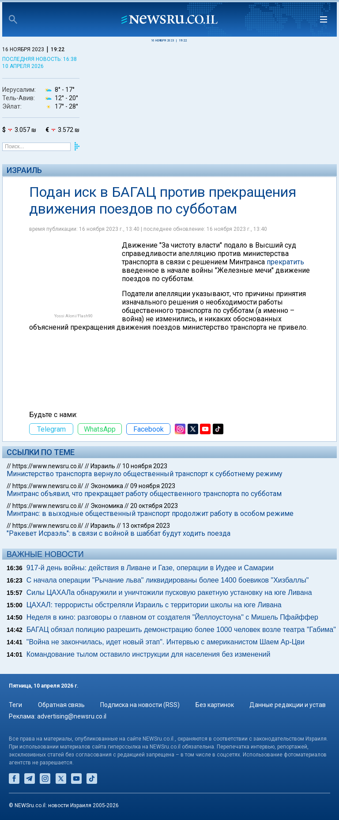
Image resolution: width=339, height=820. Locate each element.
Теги (15, 704)
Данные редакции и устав (287, 704)
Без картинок (215, 704)
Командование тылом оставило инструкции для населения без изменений (148, 654)
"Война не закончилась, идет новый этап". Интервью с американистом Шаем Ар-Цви (165, 642)
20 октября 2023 (154, 505)
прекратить (285, 262)
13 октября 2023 (146, 525)
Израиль (24, 170)
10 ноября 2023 (144, 466)
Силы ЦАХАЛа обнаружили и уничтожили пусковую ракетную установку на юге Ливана (169, 592)
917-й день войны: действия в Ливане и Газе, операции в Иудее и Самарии (150, 568)
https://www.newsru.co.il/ (47, 466)
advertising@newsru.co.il (71, 716)
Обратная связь (61, 704)
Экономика (106, 485)
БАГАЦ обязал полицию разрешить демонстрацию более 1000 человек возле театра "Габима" (181, 629)
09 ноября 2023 (152, 485)
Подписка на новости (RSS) (140, 704)
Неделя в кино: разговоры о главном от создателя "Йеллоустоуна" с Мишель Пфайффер (172, 617)
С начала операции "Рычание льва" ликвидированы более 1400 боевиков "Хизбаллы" (167, 580)
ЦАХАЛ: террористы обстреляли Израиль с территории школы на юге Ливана (154, 605)
